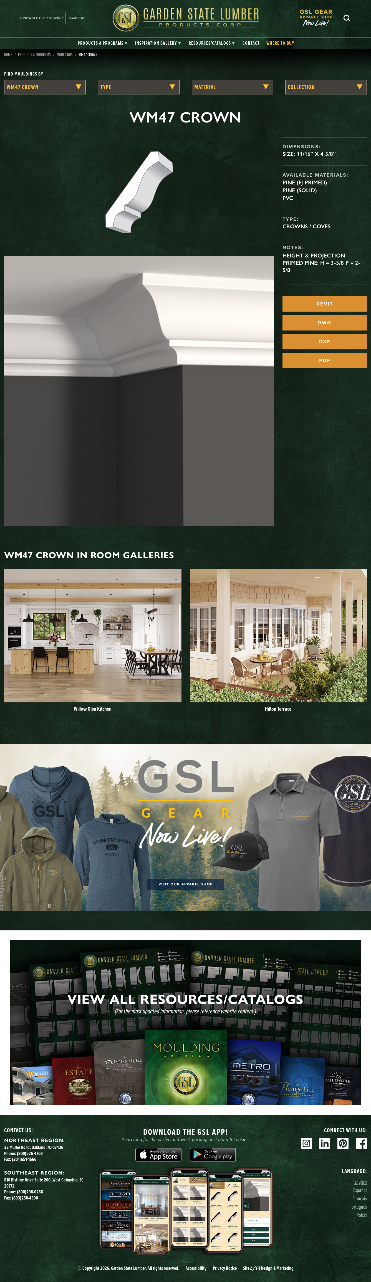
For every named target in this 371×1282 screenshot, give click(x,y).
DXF (324, 341)
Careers (77, 18)
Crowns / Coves (306, 226)
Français (359, 1198)
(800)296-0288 (30, 1191)
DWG (324, 322)
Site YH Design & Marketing (268, 1268)
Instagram (306, 1143)
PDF (324, 360)
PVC (287, 198)
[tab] (102, 43)
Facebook (361, 1143)
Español (360, 1190)
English (360, 1181)
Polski (362, 1215)
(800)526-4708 (30, 1153)
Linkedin (324, 1143)
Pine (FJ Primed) (304, 182)
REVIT (324, 303)
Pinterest (343, 1143)
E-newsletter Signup (41, 18)
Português (358, 1206)
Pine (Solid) (299, 190)
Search (346, 18)
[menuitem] (318, 18)
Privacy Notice (225, 1268)
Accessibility (196, 1268)
